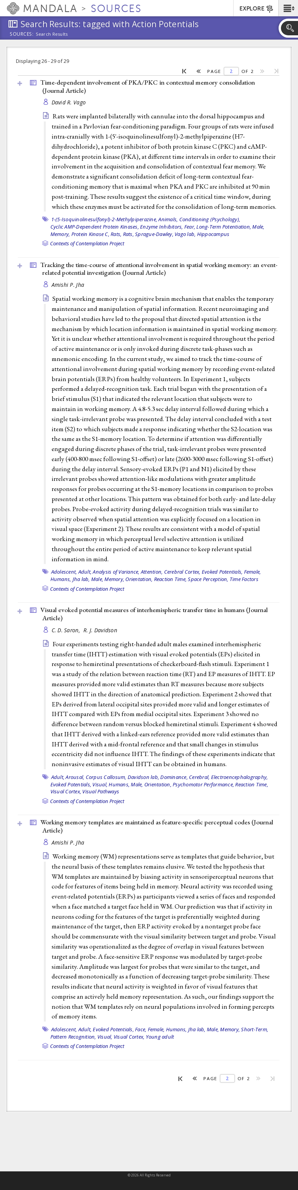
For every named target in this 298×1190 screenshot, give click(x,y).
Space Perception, (208, 579)
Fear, (189, 226)
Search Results (52, 34)
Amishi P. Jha (68, 284)
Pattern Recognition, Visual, (81, 1036)
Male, (258, 226)
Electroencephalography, (239, 777)
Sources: (22, 34)
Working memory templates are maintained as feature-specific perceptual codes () (156, 826)
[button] (288, 8)
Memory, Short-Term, (244, 1029)
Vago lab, (185, 234)
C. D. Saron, (67, 630)
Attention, (152, 571)
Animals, (168, 219)
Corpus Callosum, (106, 777)
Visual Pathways (100, 791)
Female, (252, 571)
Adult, (85, 571)
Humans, (60, 579)
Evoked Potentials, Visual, (79, 784)
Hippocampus (213, 234)
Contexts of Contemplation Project (87, 243)
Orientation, (138, 579)
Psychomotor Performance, (203, 784)
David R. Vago (69, 102)
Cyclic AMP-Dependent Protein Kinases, (94, 226)
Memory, (60, 234)
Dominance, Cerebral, (185, 777)
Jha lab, (81, 579)
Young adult (160, 1036)
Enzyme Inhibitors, (161, 226)
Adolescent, (64, 571)
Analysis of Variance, (116, 571)
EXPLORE (256, 9)
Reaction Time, (170, 579)
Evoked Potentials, (222, 571)
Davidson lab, (143, 777)
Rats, (116, 234)
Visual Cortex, (65, 791)
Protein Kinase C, (90, 234)
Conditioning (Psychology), (210, 219)
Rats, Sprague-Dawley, (148, 234)
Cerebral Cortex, (182, 571)
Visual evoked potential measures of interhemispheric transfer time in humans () (154, 613)
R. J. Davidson (100, 630)
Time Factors (244, 579)
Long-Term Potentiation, (223, 226)
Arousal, (75, 777)
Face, (140, 1029)
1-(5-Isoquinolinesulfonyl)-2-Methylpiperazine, (104, 219)
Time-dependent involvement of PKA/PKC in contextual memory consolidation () (147, 86)
